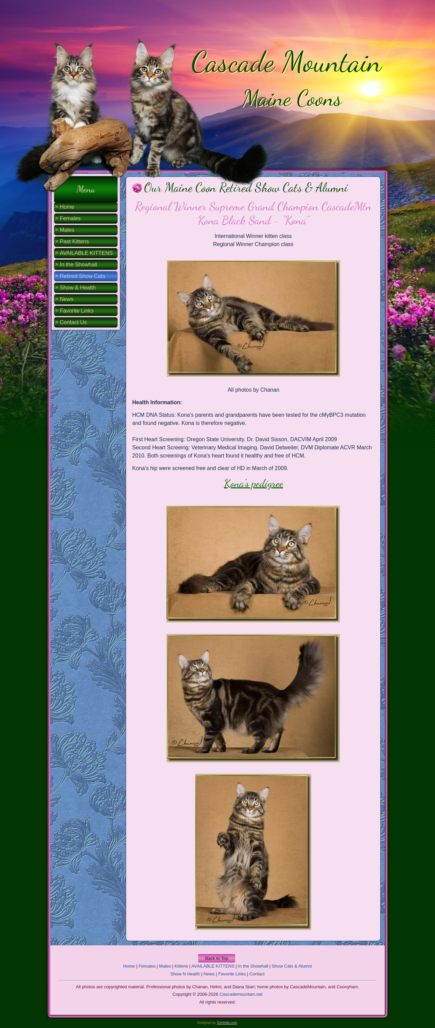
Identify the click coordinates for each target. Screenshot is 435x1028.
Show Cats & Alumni (292, 966)
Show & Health (78, 288)
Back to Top (216, 958)
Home (67, 207)
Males (67, 230)
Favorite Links (77, 311)
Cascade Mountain (286, 61)
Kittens (181, 966)
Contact (257, 973)
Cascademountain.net (241, 994)
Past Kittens (74, 241)
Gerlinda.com (227, 1023)
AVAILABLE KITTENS (86, 253)
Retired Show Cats (82, 276)
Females (70, 218)
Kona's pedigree (253, 483)
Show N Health (185, 973)
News (66, 299)
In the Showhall (78, 264)
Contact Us (73, 322)
